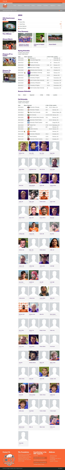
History (33, 5)
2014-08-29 (20, 107)
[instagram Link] (6, 1)
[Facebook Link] (3, 1)
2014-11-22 (20, 139)
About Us (20, 5)
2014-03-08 (20, 67)
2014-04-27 (20, 85)
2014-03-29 (20, 72)
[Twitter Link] (5, 1)
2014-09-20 (20, 114)
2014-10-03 (20, 117)
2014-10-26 (20, 131)
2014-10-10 (20, 122)
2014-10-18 (20, 125)
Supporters (53, 5)
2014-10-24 (20, 127)
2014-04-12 (20, 75)
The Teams (45, 5)
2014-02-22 (20, 62)
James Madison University (35, 72)
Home (15, 5)
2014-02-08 (20, 58)
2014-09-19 (20, 112)
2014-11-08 (20, 134)
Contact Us (6, 452)
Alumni (59, 5)
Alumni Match (31, 131)
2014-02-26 (20, 65)
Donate (61, 10)
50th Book (39, 5)
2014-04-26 (20, 77)
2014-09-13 (20, 109)
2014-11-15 (20, 136)
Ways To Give (27, 5)
